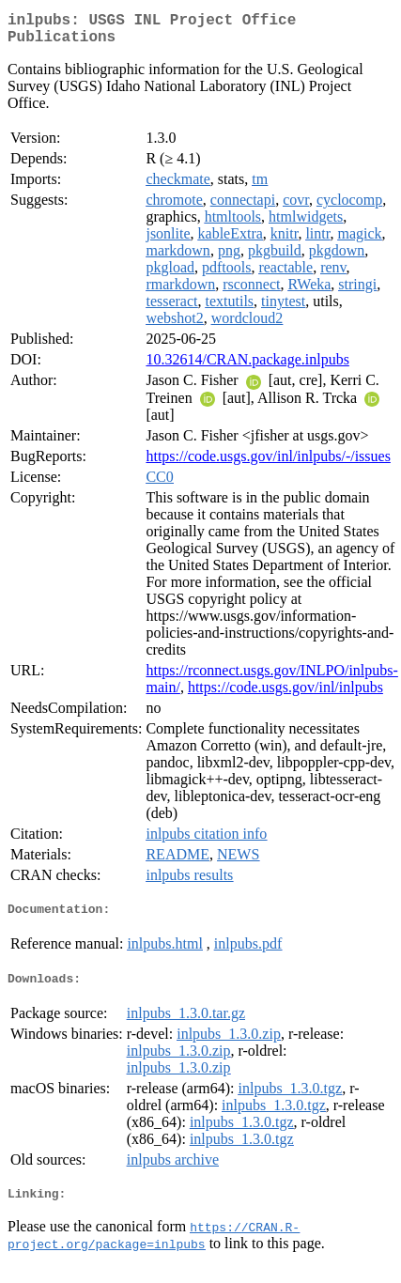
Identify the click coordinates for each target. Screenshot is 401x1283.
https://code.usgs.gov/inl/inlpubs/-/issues (268, 463)
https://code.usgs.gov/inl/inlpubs (285, 695)
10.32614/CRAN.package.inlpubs (247, 367)
